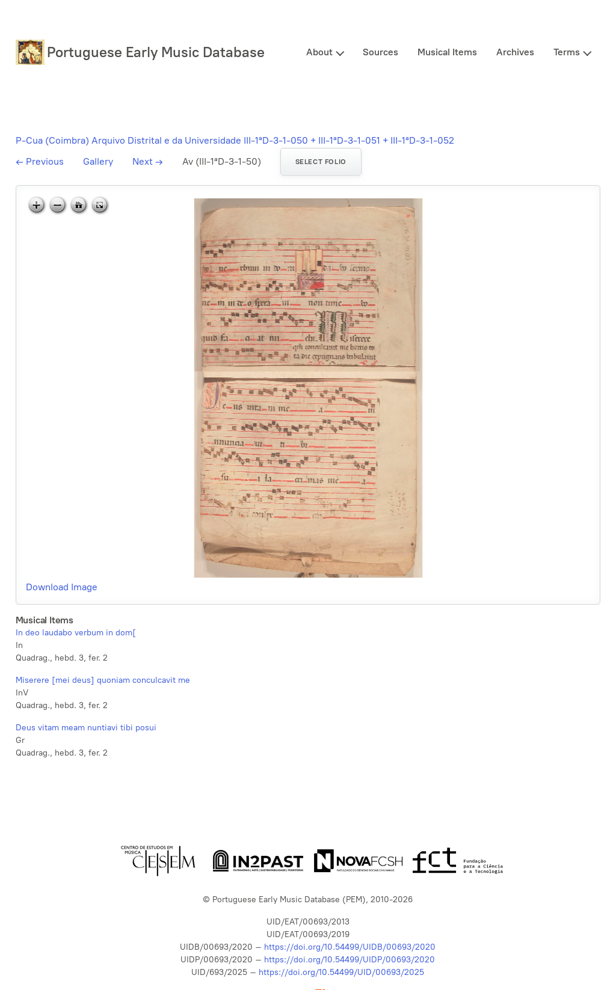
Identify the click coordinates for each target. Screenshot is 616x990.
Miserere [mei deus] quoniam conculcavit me (103, 680)
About (319, 52)
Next (147, 161)
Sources (380, 52)
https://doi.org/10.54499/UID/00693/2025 (341, 972)
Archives (515, 52)
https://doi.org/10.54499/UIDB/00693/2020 (350, 947)
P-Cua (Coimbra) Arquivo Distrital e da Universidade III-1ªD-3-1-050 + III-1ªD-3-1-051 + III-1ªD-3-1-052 (235, 140)
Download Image (61, 587)
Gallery (98, 161)
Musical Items (447, 52)
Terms (566, 52)
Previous (40, 161)
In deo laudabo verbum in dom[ (76, 633)
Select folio (320, 161)
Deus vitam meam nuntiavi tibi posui (86, 728)
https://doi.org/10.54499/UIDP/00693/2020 (349, 960)
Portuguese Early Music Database (156, 52)
